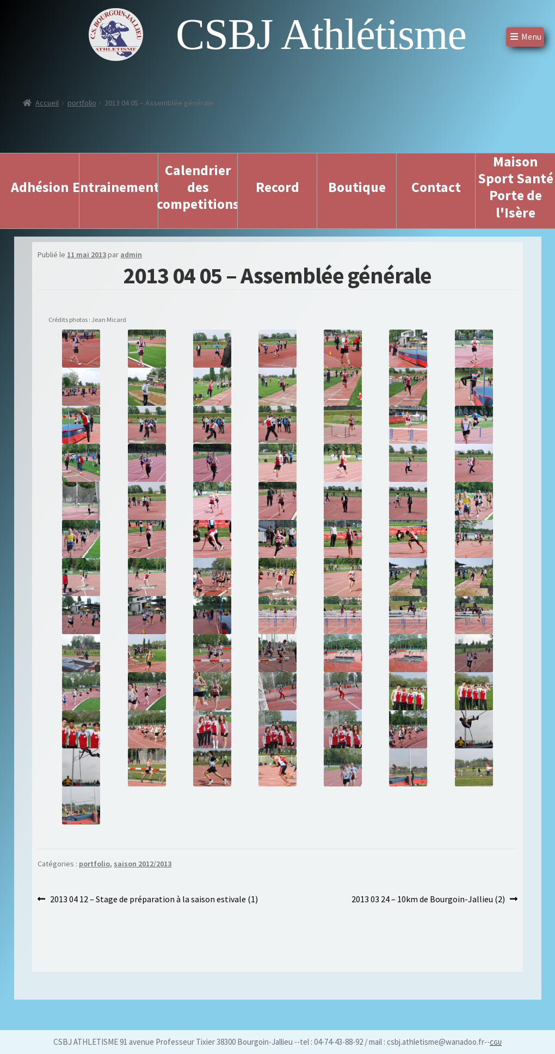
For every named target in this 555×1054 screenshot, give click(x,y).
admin (131, 254)
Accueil (47, 103)
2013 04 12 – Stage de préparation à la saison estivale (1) (154, 899)
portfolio (81, 103)
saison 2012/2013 (142, 864)
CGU (496, 1042)
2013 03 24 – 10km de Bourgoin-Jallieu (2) (428, 899)
